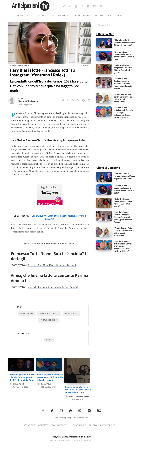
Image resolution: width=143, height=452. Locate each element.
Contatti (43, 425)
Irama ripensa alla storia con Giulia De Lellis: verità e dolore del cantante (78, 389)
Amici (30, 15)
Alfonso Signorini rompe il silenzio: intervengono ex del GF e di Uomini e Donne (22, 377)
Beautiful (63, 15)
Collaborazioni (60, 425)
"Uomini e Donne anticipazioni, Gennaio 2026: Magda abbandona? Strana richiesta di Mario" (123, 112)
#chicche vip (26, 313)
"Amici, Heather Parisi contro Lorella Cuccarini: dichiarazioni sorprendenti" (124, 98)
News (120, 15)
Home (20, 15)
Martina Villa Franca (28, 101)
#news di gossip (48, 320)
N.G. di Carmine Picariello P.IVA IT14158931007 (71, 440)
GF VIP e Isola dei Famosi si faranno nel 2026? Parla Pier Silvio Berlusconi (50, 377)
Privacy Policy (109, 425)
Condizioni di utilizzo (85, 425)
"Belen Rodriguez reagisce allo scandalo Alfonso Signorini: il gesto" (123, 69)
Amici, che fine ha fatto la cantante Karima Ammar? (53, 287)
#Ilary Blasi (71, 313)
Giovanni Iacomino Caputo (79, 396)
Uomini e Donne (45, 15)
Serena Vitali (46, 383)
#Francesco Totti (48, 313)
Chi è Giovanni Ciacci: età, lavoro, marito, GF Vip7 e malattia (59, 217)
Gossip (76, 15)
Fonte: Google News (25, 105)
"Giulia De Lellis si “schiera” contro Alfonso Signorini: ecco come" (124, 42)
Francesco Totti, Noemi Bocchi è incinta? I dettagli (52, 265)
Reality (87, 15)
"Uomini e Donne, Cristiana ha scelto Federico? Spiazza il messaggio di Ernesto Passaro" (123, 83)
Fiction (99, 15)
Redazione (28, 425)
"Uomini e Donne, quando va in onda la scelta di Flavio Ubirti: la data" (124, 56)
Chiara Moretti (19, 383)
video (110, 15)
